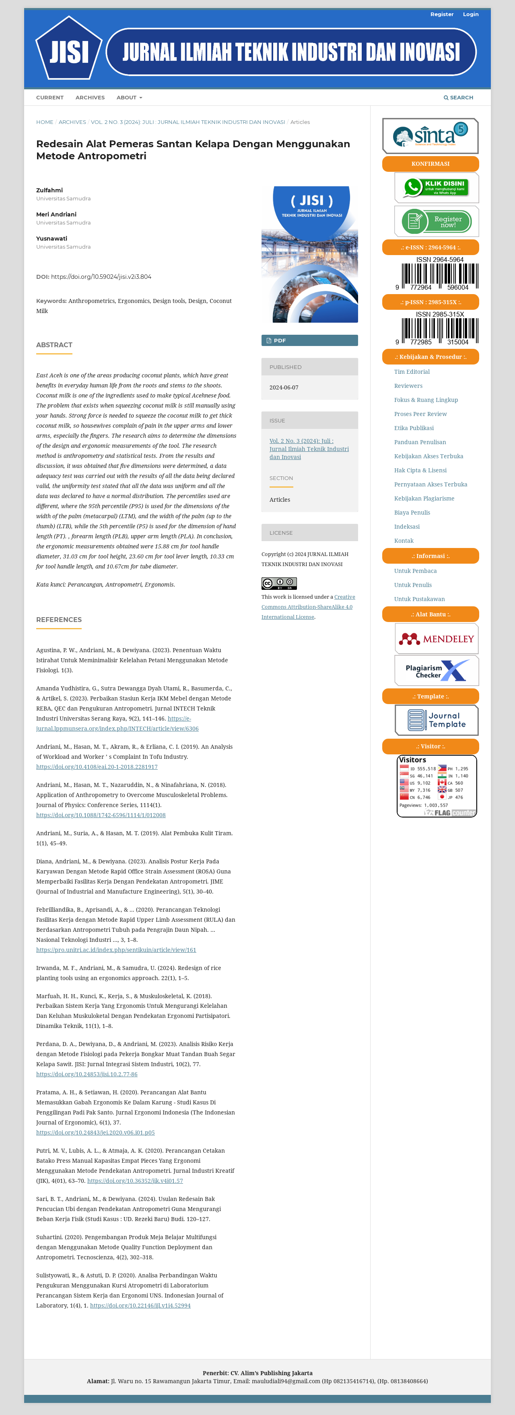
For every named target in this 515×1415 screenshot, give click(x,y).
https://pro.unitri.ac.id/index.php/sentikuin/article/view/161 (116, 950)
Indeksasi (407, 526)
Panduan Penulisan (420, 442)
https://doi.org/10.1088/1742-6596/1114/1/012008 (101, 815)
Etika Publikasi (414, 428)
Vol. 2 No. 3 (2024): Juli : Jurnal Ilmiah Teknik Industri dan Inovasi (188, 122)
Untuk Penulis (413, 585)
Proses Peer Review (420, 414)
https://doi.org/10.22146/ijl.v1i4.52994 (140, 1305)
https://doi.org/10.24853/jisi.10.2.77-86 (87, 1074)
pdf (279, 340)
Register (442, 14)
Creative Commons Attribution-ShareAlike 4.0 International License (308, 606)
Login (471, 14)
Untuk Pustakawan (419, 599)
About (127, 97)
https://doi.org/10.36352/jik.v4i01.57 (135, 1180)
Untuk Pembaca (415, 571)
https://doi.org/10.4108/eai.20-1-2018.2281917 (97, 766)
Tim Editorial (412, 371)
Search (459, 97)
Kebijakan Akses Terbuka (429, 456)
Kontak (404, 540)
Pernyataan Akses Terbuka (431, 484)
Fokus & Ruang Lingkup (426, 400)
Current (50, 97)
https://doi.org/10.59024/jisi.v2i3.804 (101, 276)
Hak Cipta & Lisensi (420, 470)
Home (45, 122)
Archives (90, 97)
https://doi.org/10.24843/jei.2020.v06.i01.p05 (95, 1132)
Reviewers (408, 385)
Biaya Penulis (412, 512)
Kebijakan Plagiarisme (424, 498)
